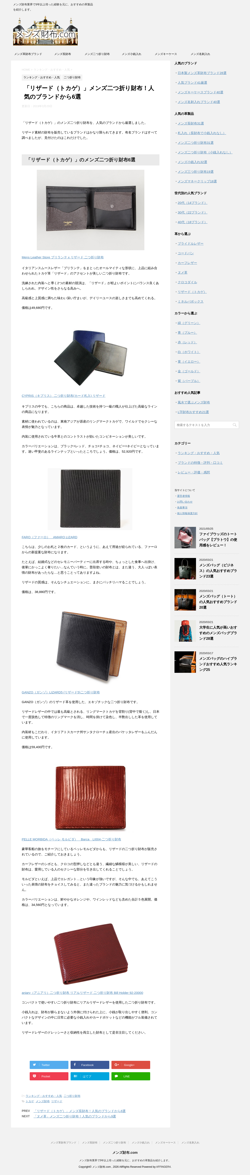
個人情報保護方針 (187, 513)
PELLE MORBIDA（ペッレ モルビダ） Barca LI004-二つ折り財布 (71, 839)
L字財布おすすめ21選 (193, 412)
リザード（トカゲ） (192, 292)
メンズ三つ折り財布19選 (196, 171)
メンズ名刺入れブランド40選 (199, 102)
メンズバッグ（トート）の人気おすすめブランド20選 (218, 601)
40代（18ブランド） (192, 222)
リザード (56, 1101)
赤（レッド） (187, 342)
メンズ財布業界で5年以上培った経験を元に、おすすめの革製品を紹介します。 (125, 1160)
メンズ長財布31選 (191, 123)
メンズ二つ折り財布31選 (196, 142)
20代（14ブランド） (192, 203)
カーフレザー (187, 263)
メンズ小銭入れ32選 (192, 162)
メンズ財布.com (124, 1152)
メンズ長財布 (62, 54)
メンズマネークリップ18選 (197, 181)
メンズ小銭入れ (131, 54)
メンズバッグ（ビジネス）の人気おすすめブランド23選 (218, 570)
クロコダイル (187, 282)
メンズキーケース (166, 54)
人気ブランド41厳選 (192, 82)
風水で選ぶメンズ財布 (194, 402)
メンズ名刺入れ (200, 54)
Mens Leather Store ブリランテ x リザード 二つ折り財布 (63, 257)
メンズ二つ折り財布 (97, 54)
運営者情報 (183, 495)
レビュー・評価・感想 (194, 472)
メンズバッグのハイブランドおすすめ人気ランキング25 (218, 664)
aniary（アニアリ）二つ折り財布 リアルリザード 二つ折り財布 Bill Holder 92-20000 (82, 993)
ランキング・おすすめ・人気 (44, 1096)
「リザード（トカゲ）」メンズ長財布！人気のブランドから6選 (80, 1111)
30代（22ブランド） (192, 212)
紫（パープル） (189, 381)
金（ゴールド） (189, 371)
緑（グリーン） (189, 323)
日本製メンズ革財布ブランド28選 (202, 73)
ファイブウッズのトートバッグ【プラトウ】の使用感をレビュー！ (218, 539)
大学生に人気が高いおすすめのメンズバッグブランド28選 (218, 633)
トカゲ (30, 1101)
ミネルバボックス (191, 301)
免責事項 (182, 507)
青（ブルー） (187, 332)
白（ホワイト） (189, 352)
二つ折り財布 (72, 1096)
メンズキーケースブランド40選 (200, 92)
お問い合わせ (185, 501)
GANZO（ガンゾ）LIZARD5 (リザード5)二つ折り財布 (61, 692)
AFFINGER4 (163, 1166)
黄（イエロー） (189, 361)
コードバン (186, 253)
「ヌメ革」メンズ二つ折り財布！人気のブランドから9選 (75, 1116)
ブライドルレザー (191, 243)
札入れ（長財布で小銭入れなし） (202, 133)
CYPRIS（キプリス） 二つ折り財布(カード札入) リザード (63, 395)
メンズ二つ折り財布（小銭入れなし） (205, 152)
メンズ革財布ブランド (28, 54)
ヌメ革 (182, 272)
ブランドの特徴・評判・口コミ (200, 462)
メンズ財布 (43, 1101)
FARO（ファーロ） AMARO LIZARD (49, 537)
